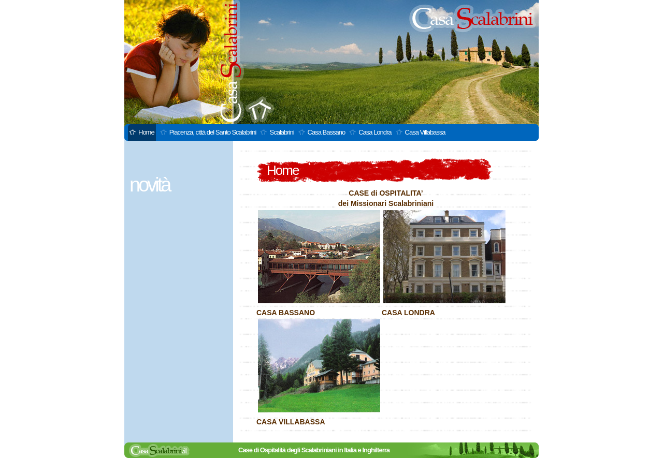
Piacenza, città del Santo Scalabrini (212, 132)
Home (146, 132)
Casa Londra (374, 132)
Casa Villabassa (425, 132)
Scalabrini (281, 132)
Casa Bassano (326, 132)
